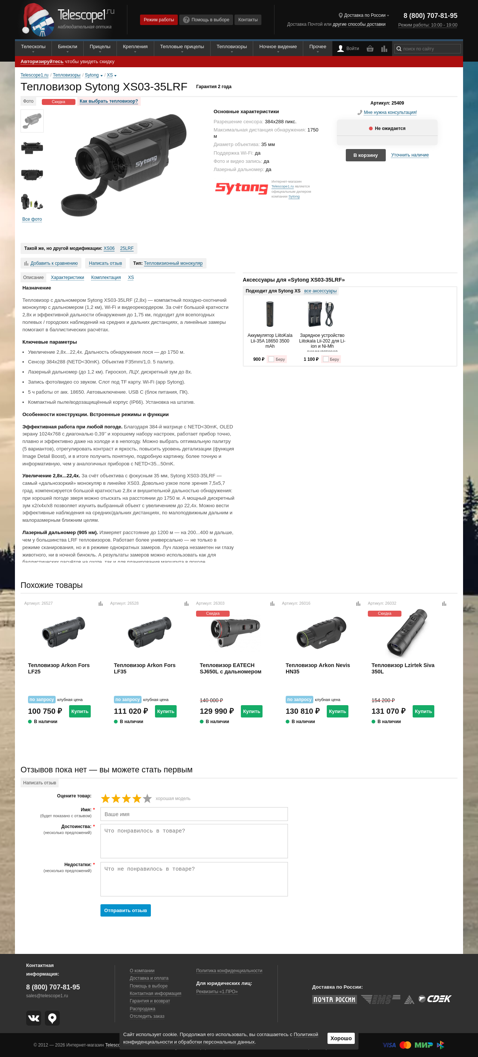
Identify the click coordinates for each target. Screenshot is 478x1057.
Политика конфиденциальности (229, 970)
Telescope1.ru (282, 186)
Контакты (248, 19)
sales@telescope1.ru (47, 995)
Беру (277, 359)
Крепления (135, 46)
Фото (28, 101)
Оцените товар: (74, 796)
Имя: (56, 813)
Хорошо (341, 1038)
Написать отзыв (105, 263)
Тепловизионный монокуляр (173, 263)
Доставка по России (365, 15)
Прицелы (100, 46)
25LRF (127, 248)
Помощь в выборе (206, 19)
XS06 (108, 248)
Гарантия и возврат (150, 1001)
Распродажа (142, 1008)
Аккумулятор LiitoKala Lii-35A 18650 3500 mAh (270, 341)
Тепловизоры (232, 46)
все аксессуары (320, 291)
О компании (142, 970)
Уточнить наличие (410, 155)
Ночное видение (278, 46)
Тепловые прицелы (182, 46)
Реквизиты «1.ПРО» (217, 991)
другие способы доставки (359, 24)
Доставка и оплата (149, 978)
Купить (80, 711)
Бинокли (67, 46)
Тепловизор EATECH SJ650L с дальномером (230, 668)
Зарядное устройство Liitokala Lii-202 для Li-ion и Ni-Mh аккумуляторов (322, 342)
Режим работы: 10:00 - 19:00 (427, 25)
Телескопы (33, 46)
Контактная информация (155, 993)
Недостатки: (56, 867)
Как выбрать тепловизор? (109, 101)
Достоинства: (56, 829)
